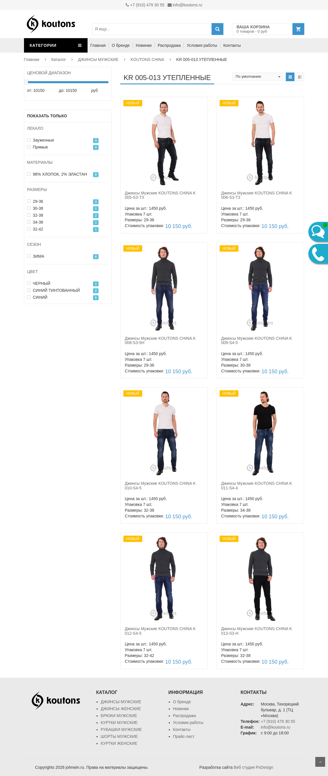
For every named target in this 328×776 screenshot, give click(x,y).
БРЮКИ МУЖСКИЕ (119, 715)
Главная (98, 45)
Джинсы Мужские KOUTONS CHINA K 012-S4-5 (160, 630)
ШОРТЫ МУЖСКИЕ (119, 736)
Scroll (320, 762)
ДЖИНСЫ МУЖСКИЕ (98, 59)
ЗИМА (36, 256)
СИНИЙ (37, 297)
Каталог (58, 59)
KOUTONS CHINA (147, 59)
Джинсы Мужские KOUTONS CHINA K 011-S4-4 (256, 485)
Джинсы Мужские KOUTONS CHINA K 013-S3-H (256, 630)
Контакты (232, 45)
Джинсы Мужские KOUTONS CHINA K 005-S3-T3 (160, 195)
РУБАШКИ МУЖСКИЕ (121, 729)
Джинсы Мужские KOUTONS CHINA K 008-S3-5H (160, 340)
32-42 (35, 229)
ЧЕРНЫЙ (39, 283)
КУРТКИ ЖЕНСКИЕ (119, 743)
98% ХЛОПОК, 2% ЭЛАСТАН (57, 174)
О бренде (121, 45)
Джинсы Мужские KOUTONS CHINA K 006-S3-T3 (256, 195)
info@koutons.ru (185, 5)
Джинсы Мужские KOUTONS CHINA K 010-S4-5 (160, 485)
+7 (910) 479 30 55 (145, 5)
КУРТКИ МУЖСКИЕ (119, 722)
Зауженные (40, 140)
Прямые (37, 147)
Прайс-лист (184, 736)
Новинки (144, 45)
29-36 (35, 201)
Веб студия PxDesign (253, 767)
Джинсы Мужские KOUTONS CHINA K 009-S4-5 (256, 340)
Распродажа (169, 45)
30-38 (35, 208)
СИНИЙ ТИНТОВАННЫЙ (53, 290)
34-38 (35, 222)
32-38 (35, 215)
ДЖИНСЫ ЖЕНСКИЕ (121, 708)
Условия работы (202, 45)
